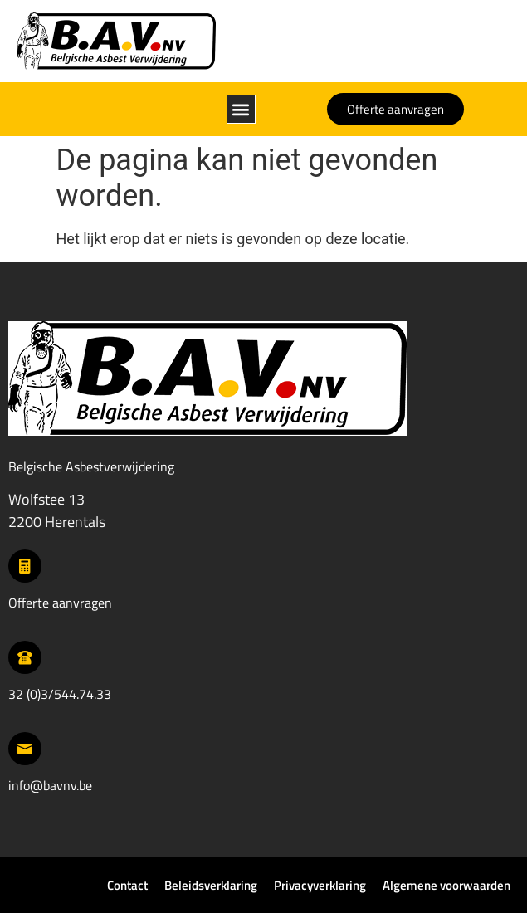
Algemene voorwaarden (446, 885)
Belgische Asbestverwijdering (91, 466)
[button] (241, 109)
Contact (127, 885)
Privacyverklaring (320, 885)
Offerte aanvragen (60, 603)
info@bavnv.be (50, 785)
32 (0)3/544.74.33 (59, 694)
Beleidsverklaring (210, 885)
